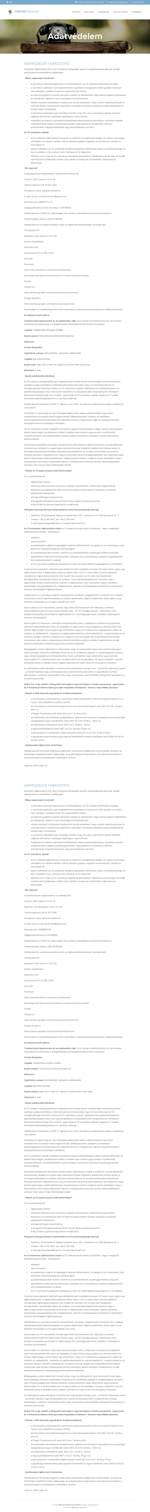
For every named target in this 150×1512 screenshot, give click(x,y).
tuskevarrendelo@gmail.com (118, 2)
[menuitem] (77, 12)
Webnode (75, 1507)
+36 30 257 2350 (138, 2)
